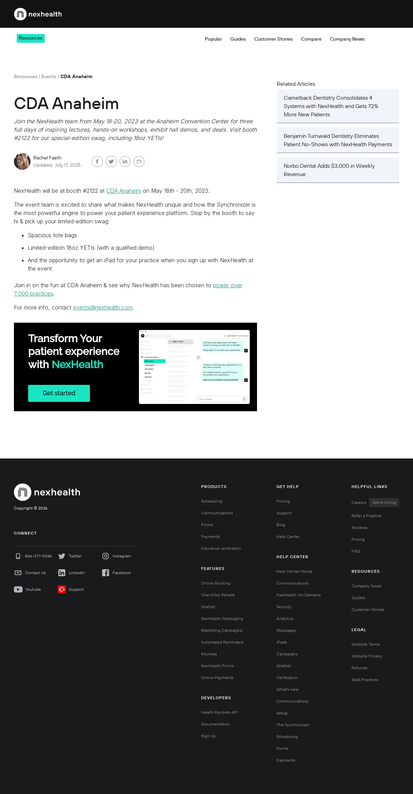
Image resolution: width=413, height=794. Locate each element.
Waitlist (208, 606)
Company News (366, 585)
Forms (207, 524)
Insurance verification (221, 548)
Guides (358, 597)
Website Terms (366, 644)
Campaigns (287, 653)
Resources (26, 76)
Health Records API (219, 712)
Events (48, 76)
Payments (210, 536)
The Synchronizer (292, 724)
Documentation (215, 724)
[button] (148, 14)
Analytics (285, 618)
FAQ (356, 551)
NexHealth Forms (217, 665)
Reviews (209, 653)
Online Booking (215, 583)
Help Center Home (294, 571)
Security (284, 606)
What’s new (287, 689)
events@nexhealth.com (102, 307)
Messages (286, 630)
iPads (281, 642)
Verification (287, 677)
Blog (280, 524)
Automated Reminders (222, 642)
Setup (282, 713)
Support (283, 512)
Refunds (359, 667)
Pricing (286, 14)
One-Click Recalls (218, 594)
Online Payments (217, 677)
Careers (375, 502)
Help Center (288, 536)
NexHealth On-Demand (298, 594)
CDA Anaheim (123, 190)
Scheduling (211, 501)
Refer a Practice (366, 515)
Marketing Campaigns (221, 630)
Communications (217, 512)
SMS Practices (365, 679)
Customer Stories (368, 609)
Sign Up (208, 735)
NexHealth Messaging (222, 618)
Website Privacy (367, 656)
